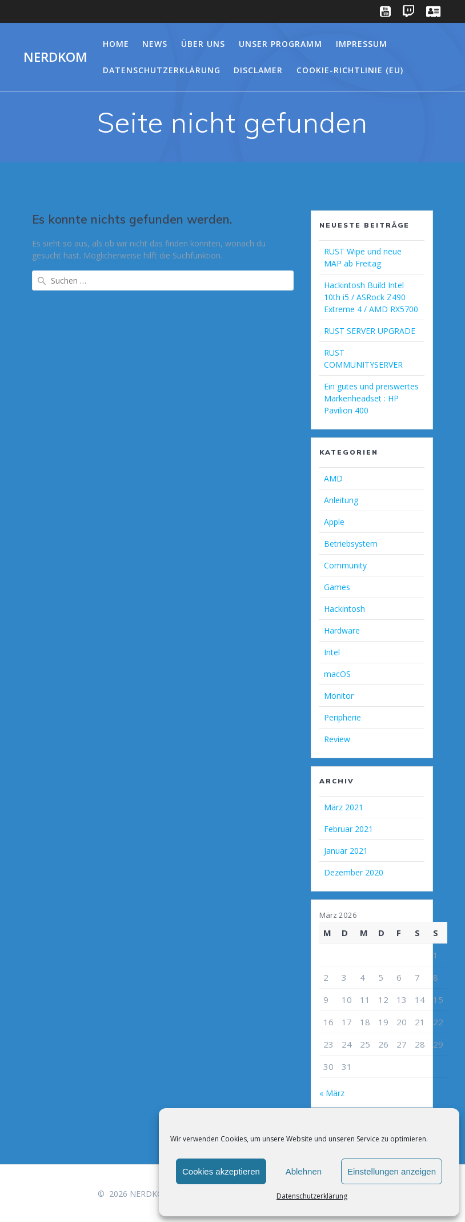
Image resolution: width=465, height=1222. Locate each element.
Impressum (361, 43)
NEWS (154, 43)
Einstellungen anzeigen (391, 1171)
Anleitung (341, 500)
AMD (333, 478)
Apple (334, 521)
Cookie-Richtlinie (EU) (349, 70)
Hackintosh (344, 608)
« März (331, 1093)
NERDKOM (55, 57)
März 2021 (343, 807)
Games (337, 587)
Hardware (342, 630)
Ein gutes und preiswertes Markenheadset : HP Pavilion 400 (371, 398)
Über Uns (203, 43)
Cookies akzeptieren (221, 1171)
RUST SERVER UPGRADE (369, 330)
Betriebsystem (351, 543)
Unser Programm (280, 43)
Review (337, 739)
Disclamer (258, 70)
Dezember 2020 (353, 872)
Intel (332, 652)
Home (116, 43)
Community (345, 565)
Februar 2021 (348, 828)
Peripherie (342, 717)
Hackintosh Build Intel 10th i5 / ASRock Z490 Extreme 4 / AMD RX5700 (371, 297)
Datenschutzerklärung (311, 1196)
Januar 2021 (346, 850)
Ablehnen (304, 1171)
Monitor (339, 695)
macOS (337, 673)
